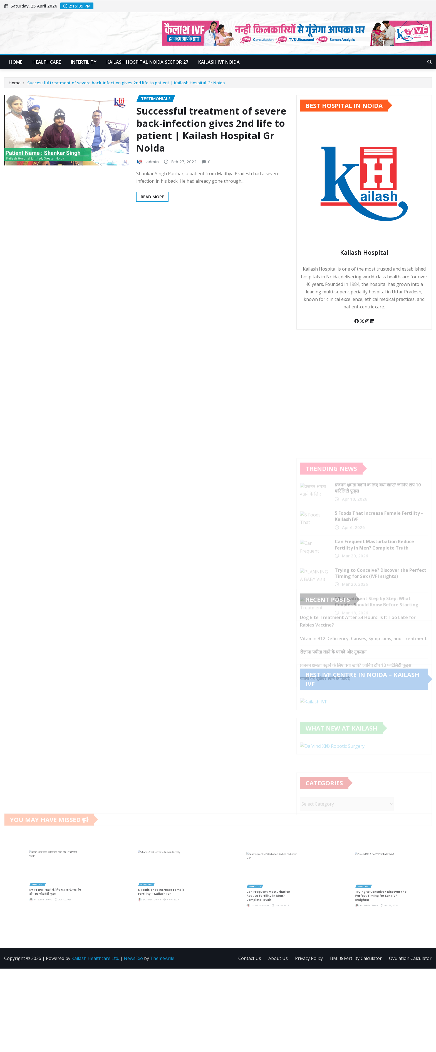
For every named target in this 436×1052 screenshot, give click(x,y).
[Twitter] (362, 324)
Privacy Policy (309, 958)
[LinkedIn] (372, 324)
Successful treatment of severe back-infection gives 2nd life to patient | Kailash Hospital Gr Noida (126, 83)
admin (152, 163)
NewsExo (133, 958)
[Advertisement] (218, 1010)
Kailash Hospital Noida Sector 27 (147, 62)
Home (16, 62)
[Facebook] (357, 324)
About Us (278, 958)
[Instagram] (367, 324)
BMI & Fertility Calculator (356, 958)
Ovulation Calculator (410, 958)
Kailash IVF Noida (219, 62)
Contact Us (249, 958)
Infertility (83, 62)
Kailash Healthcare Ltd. (95, 958)
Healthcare (47, 62)
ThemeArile (162, 958)
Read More (152, 198)
